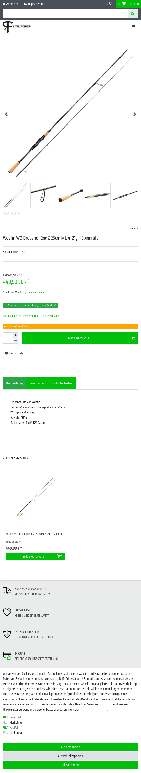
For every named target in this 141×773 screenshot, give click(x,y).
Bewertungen (37, 383)
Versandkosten (35, 292)
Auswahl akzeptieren (70, 756)
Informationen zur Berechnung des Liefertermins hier (31, 315)
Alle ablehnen (70, 765)
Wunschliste (14, 353)
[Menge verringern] (15, 341)
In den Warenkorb (101, 338)
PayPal (14, 727)
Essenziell (15, 717)
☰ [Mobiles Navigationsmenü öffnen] (133, 27)
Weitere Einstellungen (16, 737)
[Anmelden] (11, 4)
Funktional (16, 732)
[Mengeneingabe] (8, 338)
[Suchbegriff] (65, 13)
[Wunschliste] (110, 4)
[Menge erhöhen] (15, 335)
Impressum (106, 704)
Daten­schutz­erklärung (93, 709)
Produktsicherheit (62, 383)
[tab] (14, 383)
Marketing (16, 722)
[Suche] (133, 13)
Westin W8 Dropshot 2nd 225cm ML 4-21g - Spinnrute (35, 534)
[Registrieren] (33, 4)
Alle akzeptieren (70, 747)
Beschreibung (14, 383)
